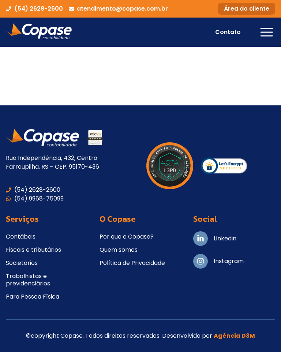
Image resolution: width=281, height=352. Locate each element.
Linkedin (225, 238)
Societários (22, 263)
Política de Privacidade (132, 263)
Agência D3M (234, 336)
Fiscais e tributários (33, 250)
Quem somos (119, 250)
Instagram (229, 261)
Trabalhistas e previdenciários (28, 280)
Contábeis (20, 236)
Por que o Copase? (127, 236)
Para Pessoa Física (32, 296)
